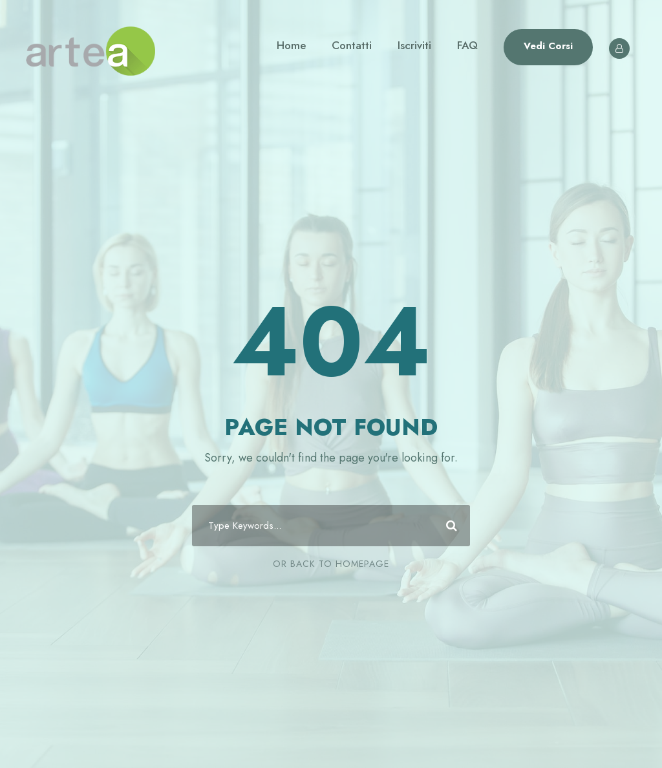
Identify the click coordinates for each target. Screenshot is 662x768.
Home (291, 45)
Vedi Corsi (548, 46)
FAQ (467, 45)
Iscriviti (414, 45)
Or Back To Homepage (331, 563)
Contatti (352, 45)
